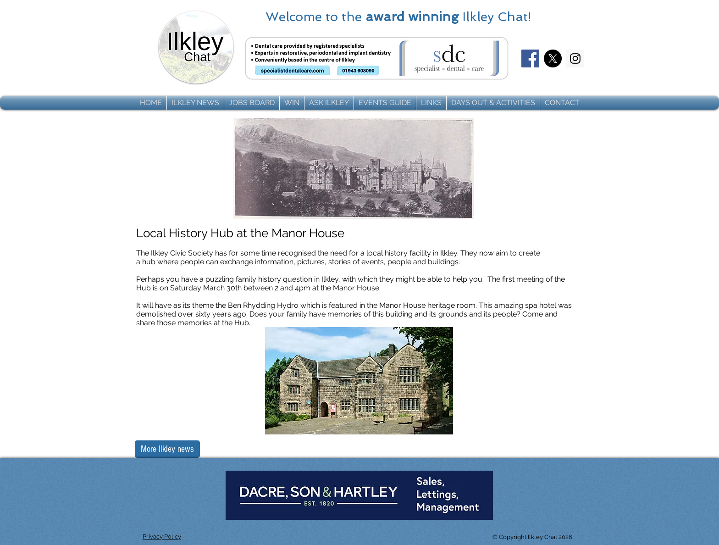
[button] (195, 103)
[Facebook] (530, 58)
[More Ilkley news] (167, 449)
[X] (553, 58)
